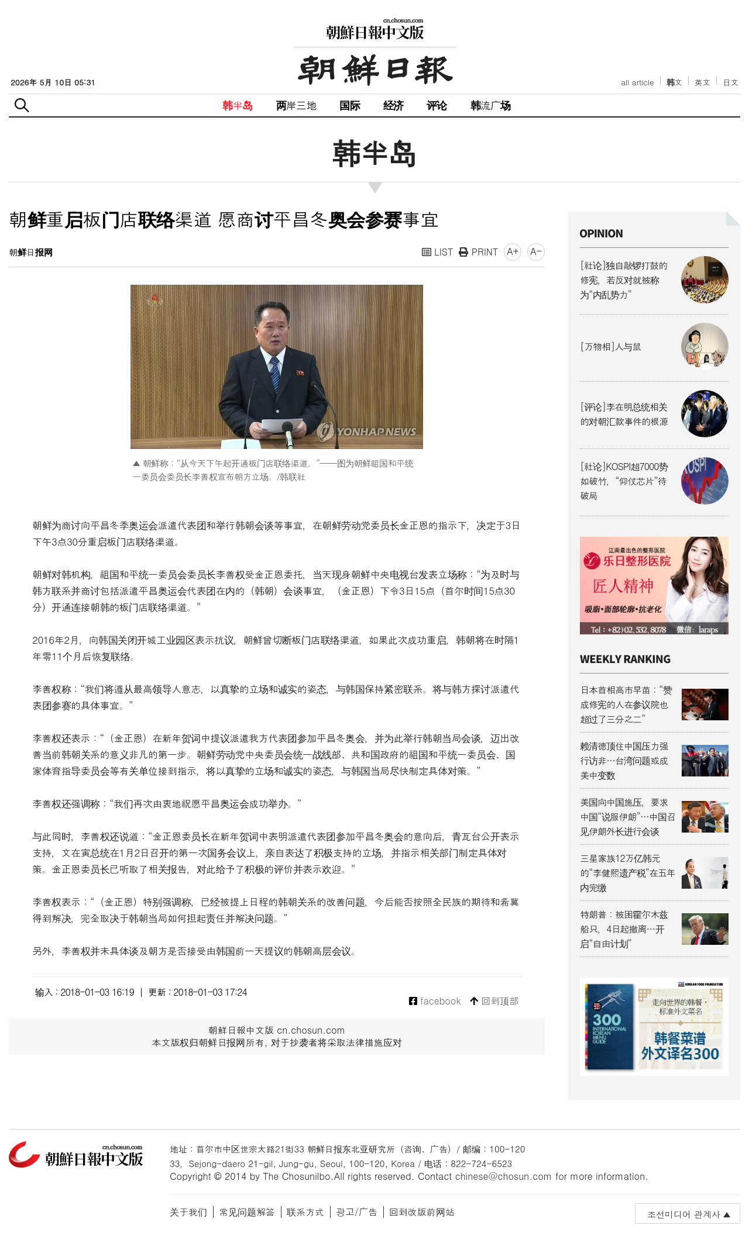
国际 (349, 105)
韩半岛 (237, 105)
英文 (702, 82)
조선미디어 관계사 (683, 1214)
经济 (393, 105)
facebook (435, 1001)
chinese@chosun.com (503, 1176)
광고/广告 (356, 1211)
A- (536, 251)
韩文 (674, 82)
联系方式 (305, 1211)
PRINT (478, 251)
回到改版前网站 (422, 1211)
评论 (436, 105)
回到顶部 (494, 1001)
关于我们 (188, 1211)
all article (637, 82)
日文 (730, 82)
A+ (512, 251)
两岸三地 (296, 105)
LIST (437, 251)
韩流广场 (490, 105)
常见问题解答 (247, 1211)
